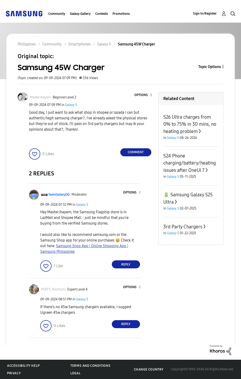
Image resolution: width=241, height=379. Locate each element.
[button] (143, 95)
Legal (75, 373)
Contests (101, 14)
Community (56, 14)
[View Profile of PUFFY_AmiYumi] (53, 289)
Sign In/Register (205, 14)
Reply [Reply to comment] (125, 264)
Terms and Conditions (90, 366)
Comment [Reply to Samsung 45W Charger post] (136, 152)
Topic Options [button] (209, 67)
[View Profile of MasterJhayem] (40, 97)
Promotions (121, 14)
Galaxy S (71, 105)
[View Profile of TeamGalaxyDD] (59, 195)
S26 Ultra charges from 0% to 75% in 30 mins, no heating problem (189, 124)
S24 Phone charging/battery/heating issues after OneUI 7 (189, 163)
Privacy (14, 373)
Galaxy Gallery (80, 14)
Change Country (149, 369)
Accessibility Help (23, 366)
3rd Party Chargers (182, 227)
